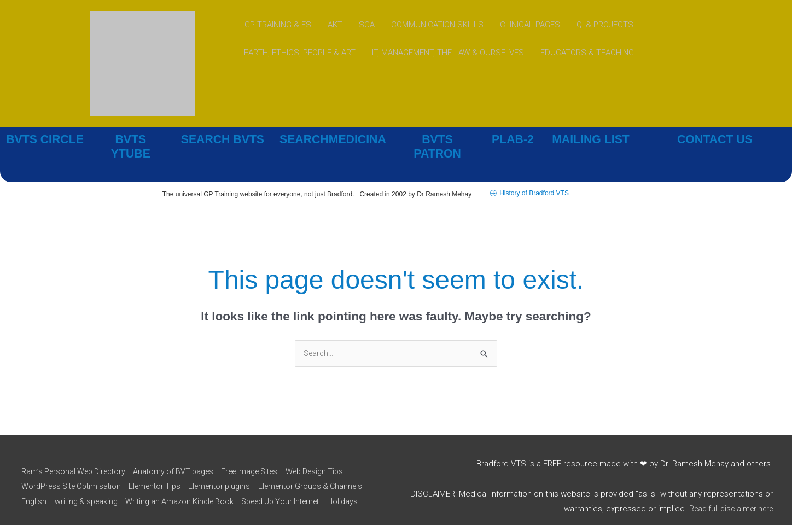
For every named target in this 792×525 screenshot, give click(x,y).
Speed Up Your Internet (63, 495)
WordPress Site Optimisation (72, 465)
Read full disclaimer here (727, 494)
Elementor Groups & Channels (74, 480)
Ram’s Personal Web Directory (74, 449)
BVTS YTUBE (130, 139)
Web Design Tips (334, 449)
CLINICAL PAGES (530, 25)
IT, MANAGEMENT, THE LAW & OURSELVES (448, 53)
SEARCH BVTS (222, 139)
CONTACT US (714, 139)
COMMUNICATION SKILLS (437, 25)
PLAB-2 (513, 139)
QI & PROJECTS (604, 25)
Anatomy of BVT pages (180, 449)
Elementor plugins (230, 465)
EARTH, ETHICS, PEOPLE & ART (300, 53)
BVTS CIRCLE (45, 139)
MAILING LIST (591, 139)
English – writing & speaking (189, 480)
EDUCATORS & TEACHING (587, 53)
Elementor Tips (161, 465)
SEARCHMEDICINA (333, 139)
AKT (335, 25)
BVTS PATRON (437, 139)
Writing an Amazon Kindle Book (306, 480)
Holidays (130, 495)
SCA (367, 25)
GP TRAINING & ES (277, 25)
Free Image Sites (263, 449)
